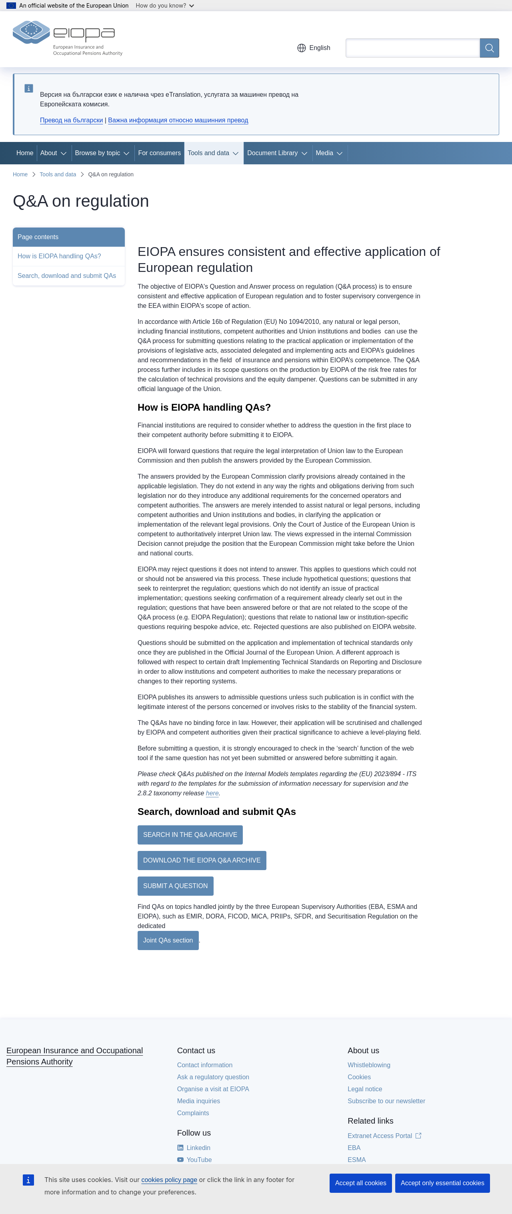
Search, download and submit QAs (67, 275)
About (48, 153)
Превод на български (71, 120)
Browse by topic (97, 153)
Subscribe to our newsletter (386, 1101)
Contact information (205, 1065)
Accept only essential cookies (442, 1183)
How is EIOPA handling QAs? (59, 256)
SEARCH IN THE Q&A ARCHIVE (190, 834)
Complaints (193, 1113)
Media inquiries (198, 1101)
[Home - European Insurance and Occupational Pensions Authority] (67, 39)
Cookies (359, 1077)
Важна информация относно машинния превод (178, 120)
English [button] (313, 48)
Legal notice (365, 1089)
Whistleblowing (369, 1065)
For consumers (159, 153)
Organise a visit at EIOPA (213, 1089)
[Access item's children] (65, 153)
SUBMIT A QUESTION (175, 886)
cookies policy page (169, 1179)
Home (25, 153)
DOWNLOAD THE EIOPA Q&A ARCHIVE (202, 860)
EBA (354, 1147)
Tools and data (208, 153)
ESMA (357, 1159)
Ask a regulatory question (213, 1077)
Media (325, 153)
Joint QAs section (168, 940)
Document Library (272, 153)
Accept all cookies (360, 1183)
